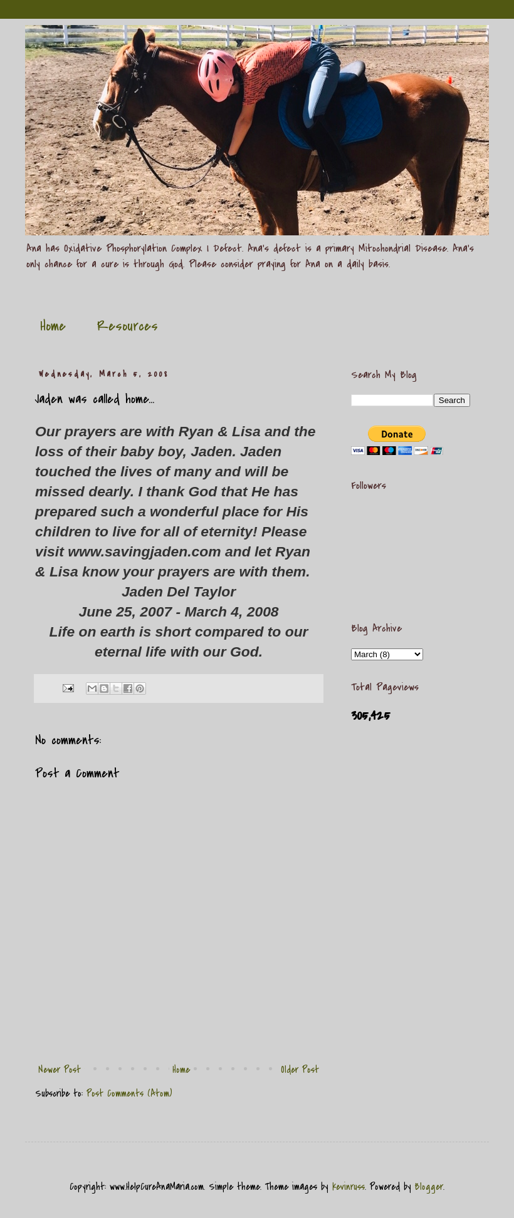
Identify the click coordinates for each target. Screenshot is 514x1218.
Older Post (300, 1070)
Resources (127, 326)
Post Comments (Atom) (129, 1093)
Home (53, 326)
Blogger (429, 1187)
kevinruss (348, 1187)
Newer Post (59, 1070)
